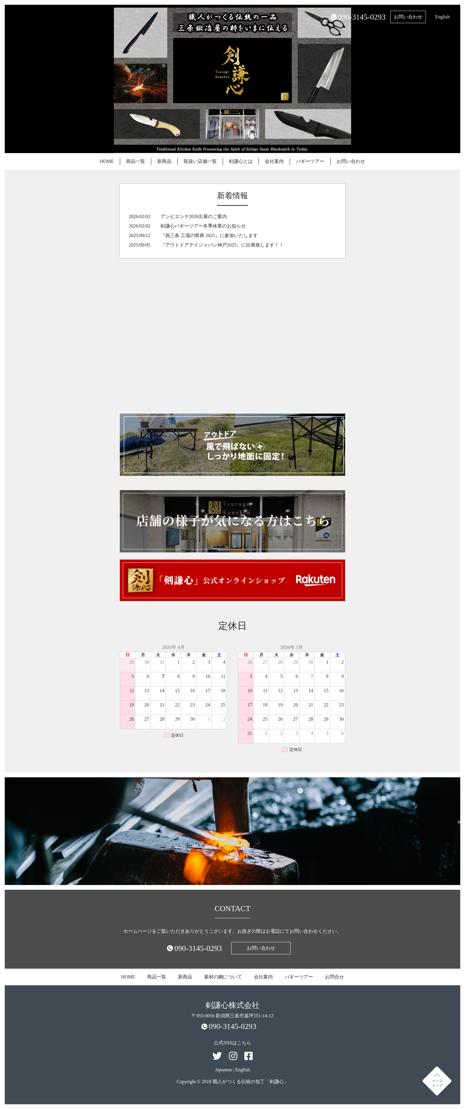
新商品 (164, 161)
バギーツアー (310, 161)
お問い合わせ (408, 16)
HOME (107, 161)
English (442, 16)
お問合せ (334, 976)
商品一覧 (135, 161)
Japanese (223, 1069)
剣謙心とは (241, 161)
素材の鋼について (223, 976)
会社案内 (274, 161)
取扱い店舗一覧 (200, 161)
